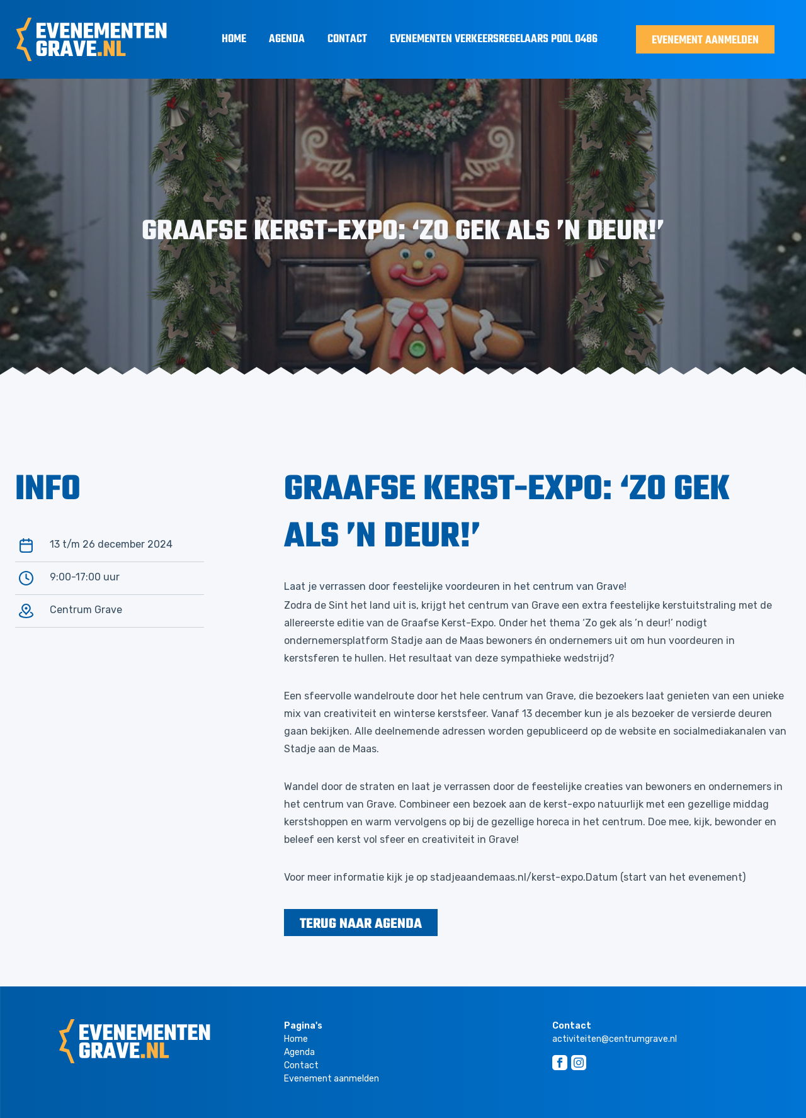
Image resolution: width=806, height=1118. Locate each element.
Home (234, 39)
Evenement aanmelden (705, 40)
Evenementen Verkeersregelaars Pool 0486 (494, 39)
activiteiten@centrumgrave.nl (614, 1039)
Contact (347, 39)
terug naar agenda (361, 924)
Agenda (287, 39)
